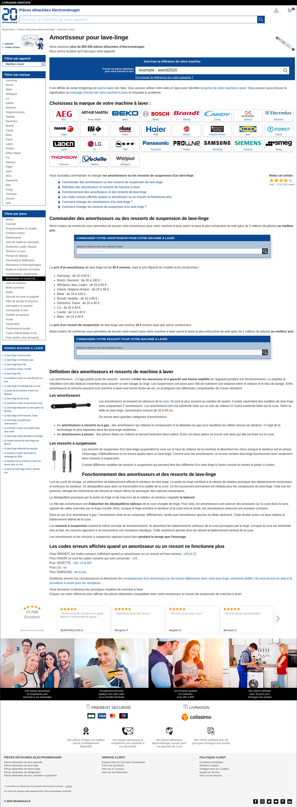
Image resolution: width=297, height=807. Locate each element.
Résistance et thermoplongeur (23, 265)
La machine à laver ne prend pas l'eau (23, 403)
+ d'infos (68, 786)
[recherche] (261, 19)
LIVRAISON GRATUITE (16, 2)
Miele (9, 89)
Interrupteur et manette (19, 305)
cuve (166, 401)
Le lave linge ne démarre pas (18, 360)
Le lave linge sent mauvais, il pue (21, 415)
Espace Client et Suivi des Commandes (123, 762)
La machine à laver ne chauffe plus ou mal (23, 380)
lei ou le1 (80, 572)
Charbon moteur (15, 233)
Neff (8, 203)
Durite (9, 292)
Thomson (11, 194)
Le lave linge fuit (12, 373)
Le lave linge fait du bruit (16, 398)
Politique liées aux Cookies (214, 768)
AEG (8, 175)
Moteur (10, 219)
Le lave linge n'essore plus (17, 355)
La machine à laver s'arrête (17, 369)
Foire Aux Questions (113, 765)
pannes (9, 43)
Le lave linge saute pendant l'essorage (23, 436)
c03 (134, 558)
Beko (9, 135)
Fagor (9, 166)
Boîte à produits (15, 287)
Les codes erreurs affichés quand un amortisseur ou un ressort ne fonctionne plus (117, 197)
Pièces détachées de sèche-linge (22, 768)
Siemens (11, 107)
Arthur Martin (13, 153)
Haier (9, 171)
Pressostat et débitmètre (20, 260)
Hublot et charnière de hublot (23, 269)
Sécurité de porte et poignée (22, 296)
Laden (9, 144)
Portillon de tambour (17, 315)
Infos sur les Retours (210, 775)
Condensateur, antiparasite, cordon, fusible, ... (22, 274)
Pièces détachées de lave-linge (21, 765)
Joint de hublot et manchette (22, 242)
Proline (10, 148)
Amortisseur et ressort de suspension (20, 278)
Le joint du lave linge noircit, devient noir (22, 471)
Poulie (9, 319)
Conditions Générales (211, 762)
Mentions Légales (209, 765)
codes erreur (12, 47)
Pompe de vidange (17, 255)
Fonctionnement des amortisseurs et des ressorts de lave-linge (104, 192)
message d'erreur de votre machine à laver (99, 92)
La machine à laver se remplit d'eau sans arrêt (22, 430)
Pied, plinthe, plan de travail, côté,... (22, 337)
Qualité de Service (209, 772)
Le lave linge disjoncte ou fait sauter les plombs (24, 409)
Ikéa (8, 185)
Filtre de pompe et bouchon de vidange (24, 301)
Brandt (9, 125)
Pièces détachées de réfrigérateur (22, 772)
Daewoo (10, 162)
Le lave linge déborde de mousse (21, 448)
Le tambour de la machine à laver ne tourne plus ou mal (22, 463)
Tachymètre (12, 324)
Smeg (9, 189)
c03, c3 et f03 (82, 563)
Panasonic (12, 180)
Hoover (10, 198)
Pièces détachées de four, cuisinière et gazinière (30, 775)
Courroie (11, 224)
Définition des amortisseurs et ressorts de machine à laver (101, 187)
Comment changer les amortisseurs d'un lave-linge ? (97, 201)
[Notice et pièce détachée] (9, 15)
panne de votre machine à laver (225, 88)
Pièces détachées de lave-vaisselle (23, 762)
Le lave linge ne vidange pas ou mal (22, 386)
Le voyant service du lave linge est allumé (21, 442)
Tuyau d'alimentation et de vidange (21, 333)
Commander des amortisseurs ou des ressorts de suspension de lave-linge (112, 182)
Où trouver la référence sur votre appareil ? (164, 77)
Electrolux (11, 121)
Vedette (10, 116)
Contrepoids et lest (17, 310)
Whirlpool (11, 94)
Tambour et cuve (15, 251)
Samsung (11, 80)
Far (8, 157)
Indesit (9, 103)
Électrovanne (13, 237)
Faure (9, 139)
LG (7, 98)
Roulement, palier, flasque (21, 246)
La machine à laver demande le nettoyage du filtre (20, 455)
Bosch (9, 85)
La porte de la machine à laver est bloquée (21, 392)
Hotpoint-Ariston (15, 112)
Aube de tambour (16, 283)
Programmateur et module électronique (21, 228)
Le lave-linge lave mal (15, 364)
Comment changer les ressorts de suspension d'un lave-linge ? (104, 206)
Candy (9, 130)
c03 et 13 (190, 553)
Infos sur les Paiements (114, 772)
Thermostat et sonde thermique (18, 328)
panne (102, 88)
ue (65, 567)
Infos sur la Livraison (113, 768)
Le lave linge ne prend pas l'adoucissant (17, 422)
